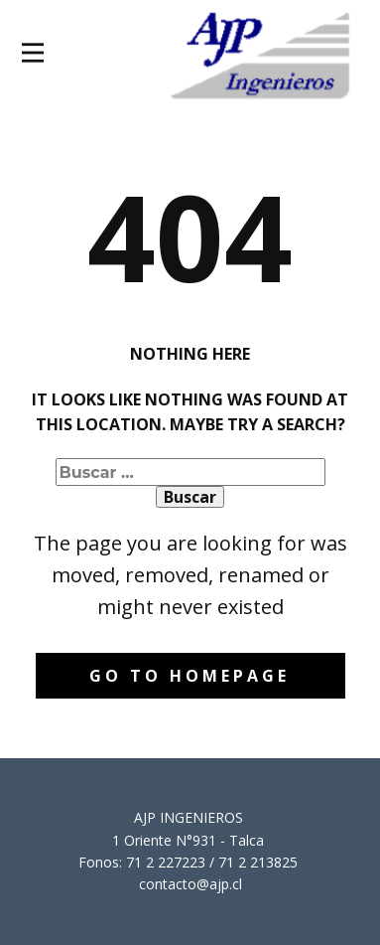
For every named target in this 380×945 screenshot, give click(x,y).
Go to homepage (189, 676)
